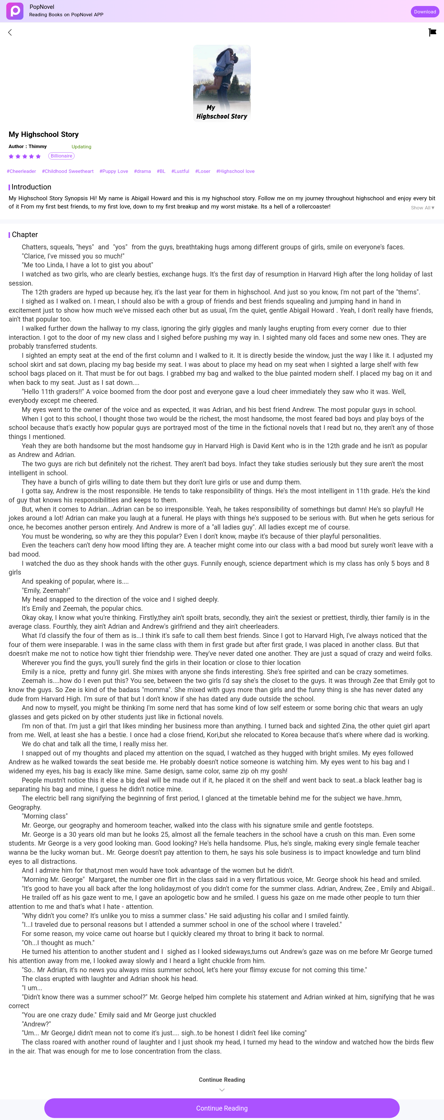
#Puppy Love (114, 171)
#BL (162, 171)
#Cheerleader (22, 171)
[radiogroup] (25, 156)
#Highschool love (235, 171)
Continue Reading (222, 1108)
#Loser (203, 171)
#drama (143, 171)
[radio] (12, 156)
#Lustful (181, 171)
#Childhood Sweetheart (68, 171)
